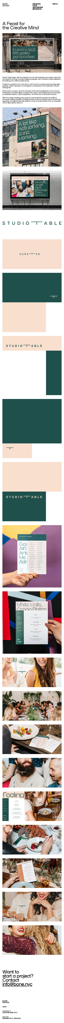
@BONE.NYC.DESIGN (11, 1018)
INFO (4, 1007)
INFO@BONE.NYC (9, 1012)
